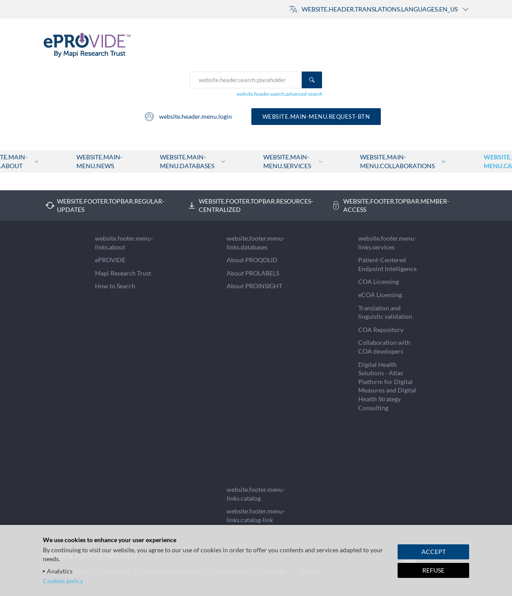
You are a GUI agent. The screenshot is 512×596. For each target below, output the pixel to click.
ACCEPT (433, 551)
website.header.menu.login (188, 116)
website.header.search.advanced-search (279, 94)
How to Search (115, 286)
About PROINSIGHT (254, 286)
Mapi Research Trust (123, 273)
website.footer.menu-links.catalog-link (256, 515)
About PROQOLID (252, 260)
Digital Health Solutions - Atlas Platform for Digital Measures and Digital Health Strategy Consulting (387, 386)
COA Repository (380, 329)
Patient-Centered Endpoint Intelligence (387, 264)
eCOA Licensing (380, 294)
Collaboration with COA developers (384, 347)
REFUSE (433, 570)
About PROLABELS (253, 273)
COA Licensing (378, 281)
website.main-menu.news (99, 161)
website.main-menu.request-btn (316, 116)
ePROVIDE (110, 260)
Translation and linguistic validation (385, 312)
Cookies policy (63, 581)
